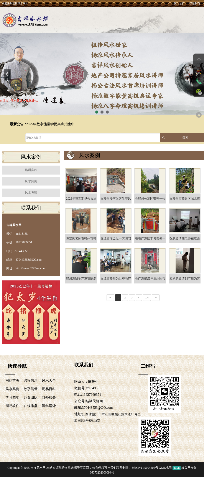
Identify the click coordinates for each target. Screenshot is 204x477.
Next (196, 74)
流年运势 (49, 406)
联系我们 (194, 3)
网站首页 (12, 380)
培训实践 (31, 170)
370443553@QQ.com (97, 407)
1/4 (146, 297)
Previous (7, 74)
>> (155, 297)
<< (110, 297)
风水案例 (12, 389)
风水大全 (49, 380)
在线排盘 (31, 406)
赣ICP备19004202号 (145, 467)
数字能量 (31, 389)
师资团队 (31, 397)
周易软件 (12, 406)
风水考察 (31, 192)
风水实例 (31, 181)
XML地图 (165, 467)
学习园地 (12, 397)
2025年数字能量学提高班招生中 (50, 124)
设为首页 (179, 3)
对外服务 (49, 397)
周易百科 (49, 389)
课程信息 (31, 380)
